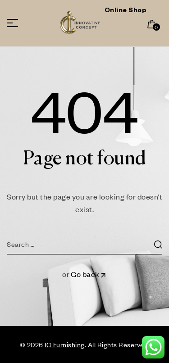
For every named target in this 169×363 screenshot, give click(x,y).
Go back (89, 274)
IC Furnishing (65, 344)
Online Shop (126, 11)
